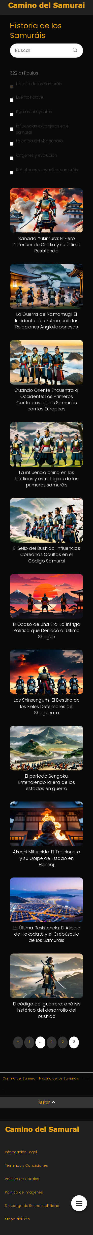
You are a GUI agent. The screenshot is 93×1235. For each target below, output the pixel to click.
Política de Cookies (22, 1178)
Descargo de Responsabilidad (32, 1205)
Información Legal (21, 1152)
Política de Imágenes (24, 1192)
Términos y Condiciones (26, 1165)
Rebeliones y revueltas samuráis (44, 170)
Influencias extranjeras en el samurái (39, 129)
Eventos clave (26, 98)
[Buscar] (73, 48)
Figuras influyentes (31, 112)
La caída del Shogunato (36, 142)
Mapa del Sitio (17, 1219)
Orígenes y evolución (33, 156)
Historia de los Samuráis (36, 84)
